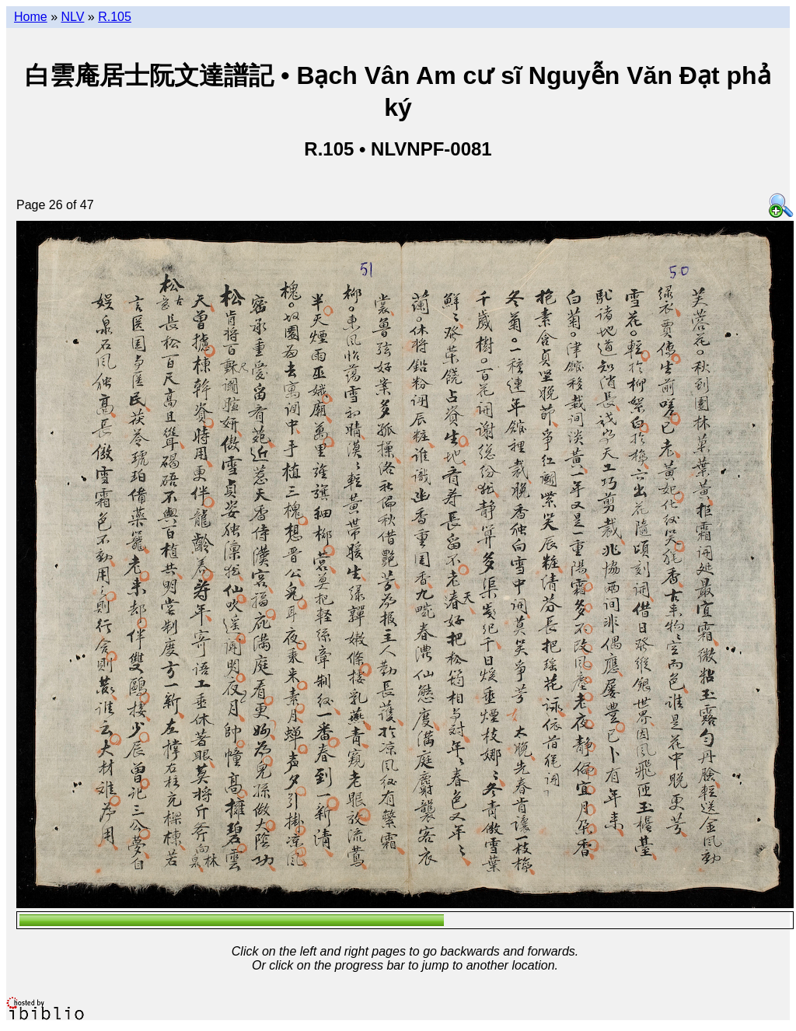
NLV (72, 16)
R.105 (114, 16)
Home (30, 16)
